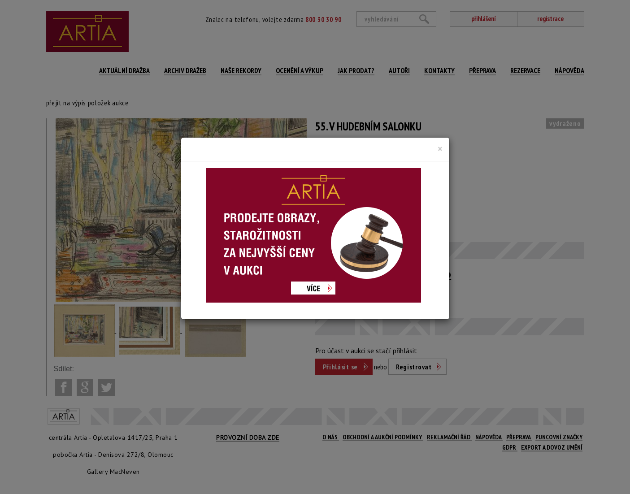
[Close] (440, 148)
